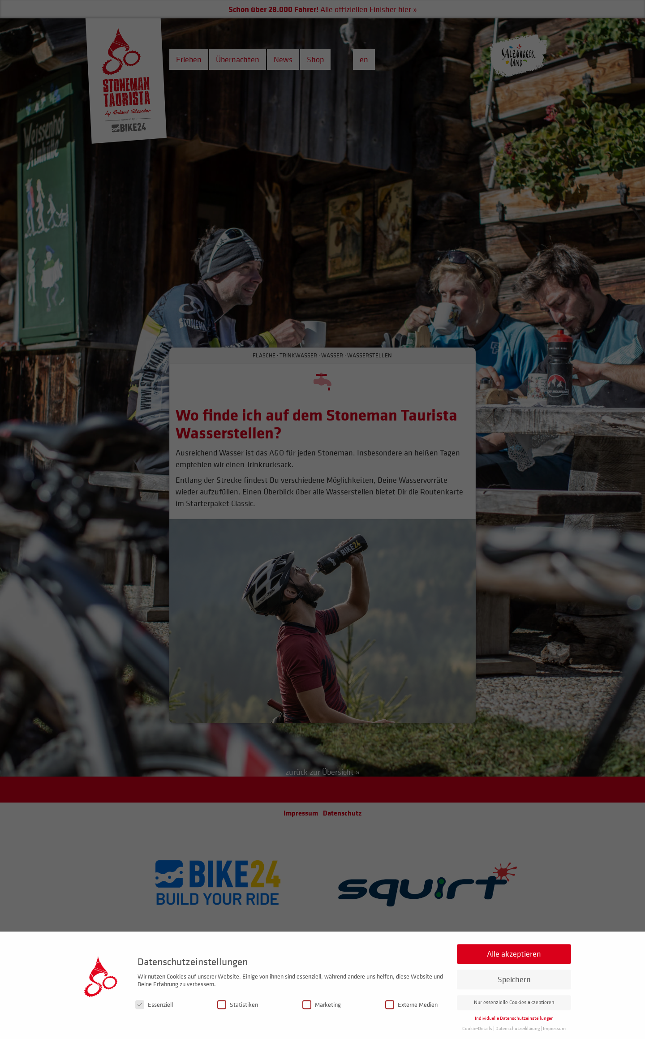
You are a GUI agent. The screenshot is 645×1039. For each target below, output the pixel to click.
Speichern (514, 990)
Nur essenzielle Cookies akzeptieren (514, 1013)
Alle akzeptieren (514, 965)
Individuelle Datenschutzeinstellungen (514, 1029)
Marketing (321, 1015)
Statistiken (237, 1015)
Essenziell (154, 1015)
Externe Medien (411, 1015)
